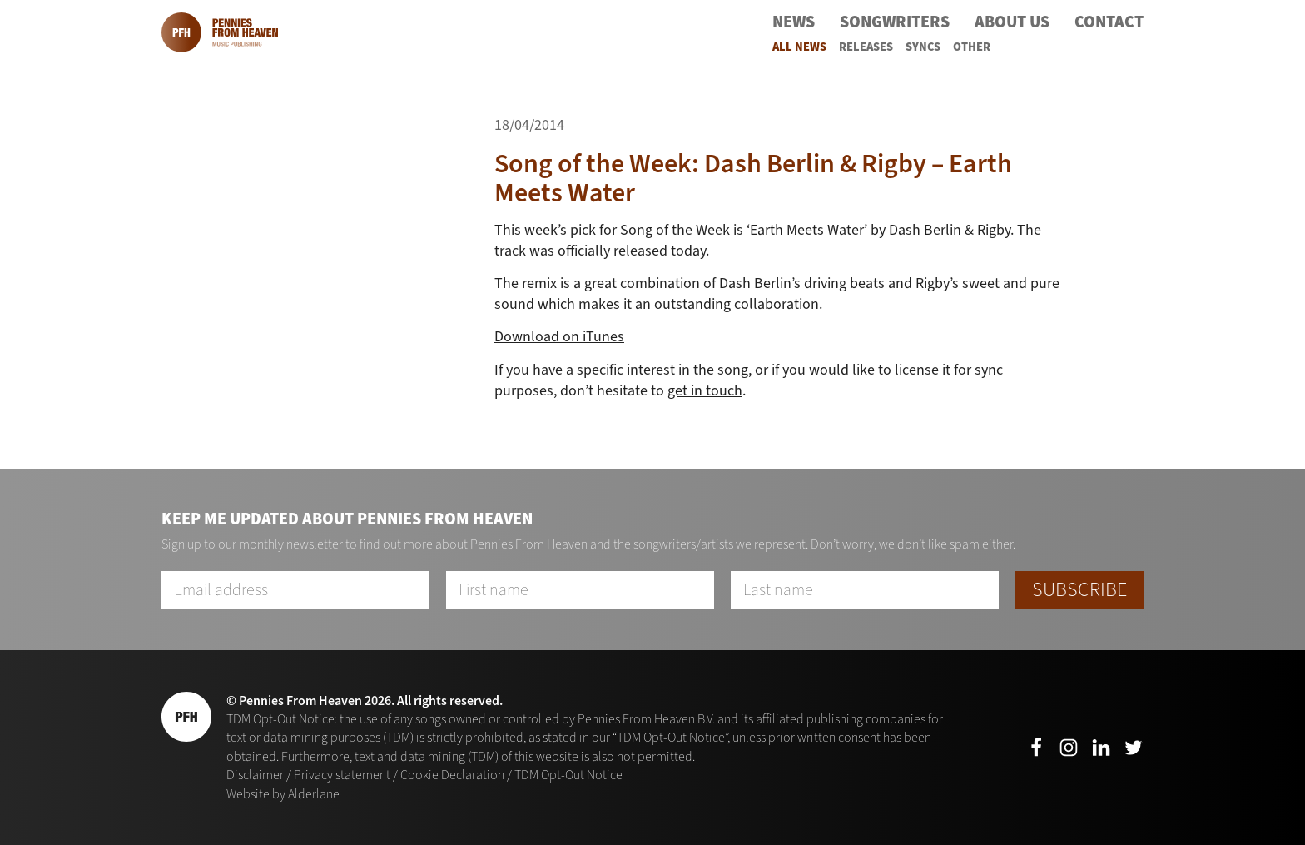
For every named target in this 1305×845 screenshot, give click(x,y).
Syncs (923, 47)
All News (799, 47)
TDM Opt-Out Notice (568, 774)
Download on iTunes (559, 336)
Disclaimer (255, 774)
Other (971, 47)
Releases (866, 47)
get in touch (704, 390)
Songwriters (895, 22)
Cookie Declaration (452, 774)
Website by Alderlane (283, 794)
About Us (1012, 22)
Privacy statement (342, 774)
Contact (1109, 22)
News (793, 22)
